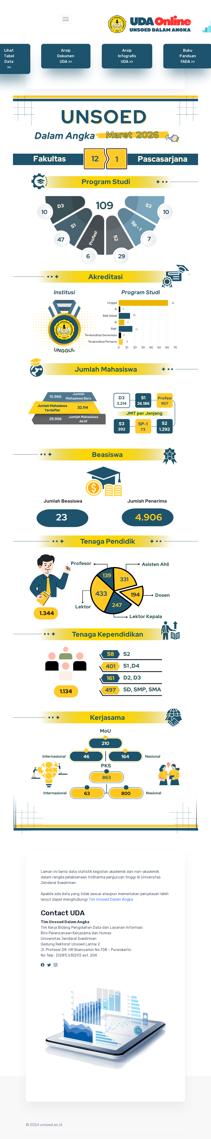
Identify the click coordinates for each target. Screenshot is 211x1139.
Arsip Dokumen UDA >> (65, 56)
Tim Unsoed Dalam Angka (111, 899)
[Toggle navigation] (65, 19)
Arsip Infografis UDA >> (127, 56)
